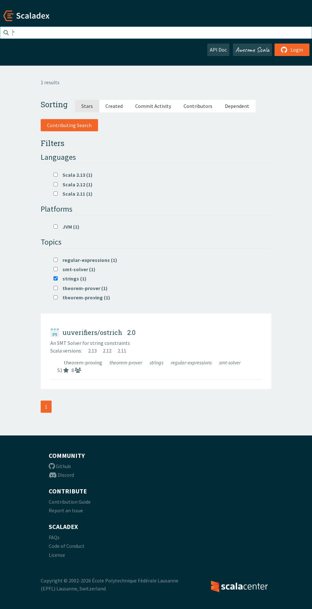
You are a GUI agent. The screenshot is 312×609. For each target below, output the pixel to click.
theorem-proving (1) (81, 297)
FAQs (54, 537)
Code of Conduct (67, 546)
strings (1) (69, 278)
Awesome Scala (252, 49)
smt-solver (230, 362)
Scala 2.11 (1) (73, 194)
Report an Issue (66, 510)
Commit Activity (153, 106)
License (57, 555)
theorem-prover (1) (80, 288)
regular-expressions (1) (85, 260)
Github (60, 466)
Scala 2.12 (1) (73, 184)
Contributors (198, 106)
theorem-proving (83, 362)
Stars (87, 106)
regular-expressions (192, 362)
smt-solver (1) (74, 269)
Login (292, 49)
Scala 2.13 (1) (73, 175)
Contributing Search (69, 125)
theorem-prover (126, 362)
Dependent (237, 106)
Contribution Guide (70, 502)
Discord (61, 475)
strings (157, 362)
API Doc (218, 49)
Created (114, 106)
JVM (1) (66, 226)
